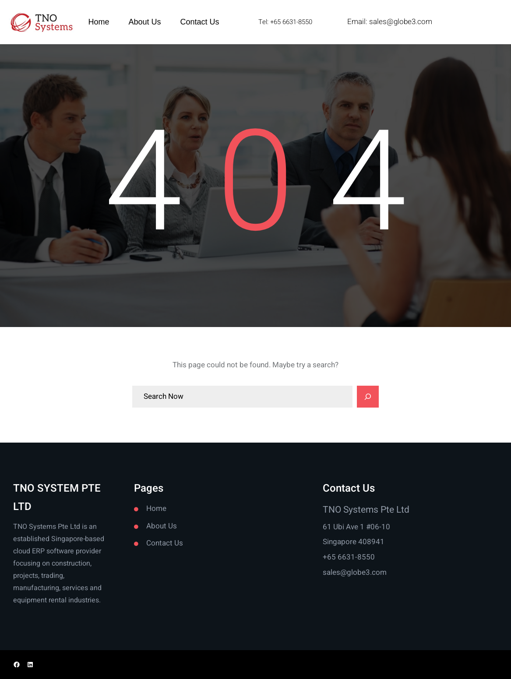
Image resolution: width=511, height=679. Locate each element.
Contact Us (164, 543)
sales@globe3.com (400, 21)
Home (156, 508)
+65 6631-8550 (349, 557)
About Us (161, 526)
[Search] (368, 397)
